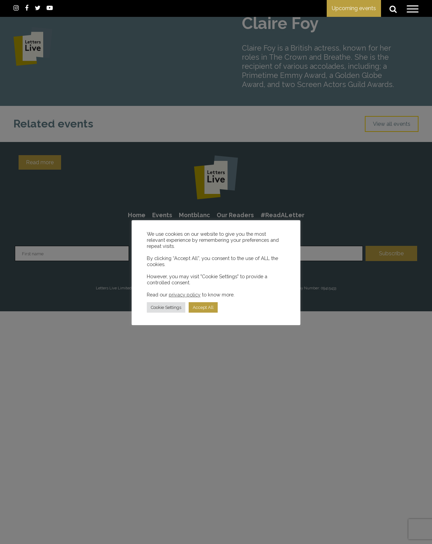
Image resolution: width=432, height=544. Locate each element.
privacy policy (184, 294)
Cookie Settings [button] (166, 307)
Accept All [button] (203, 307)
